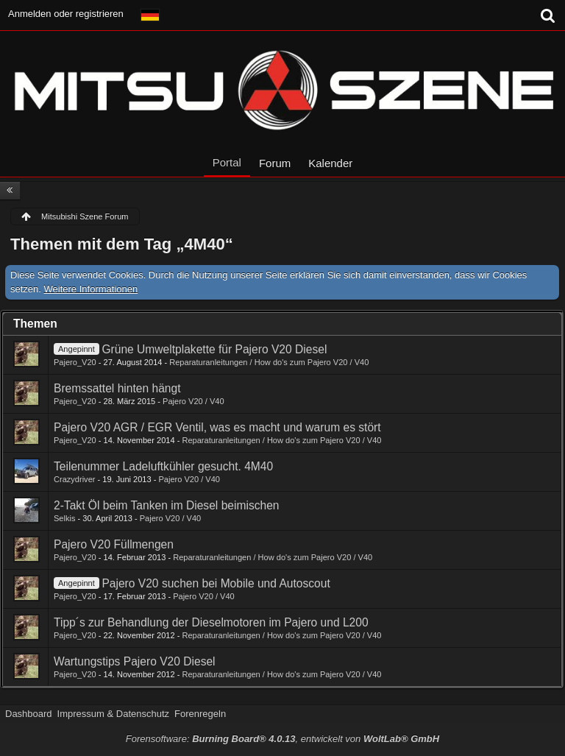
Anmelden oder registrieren (66, 13)
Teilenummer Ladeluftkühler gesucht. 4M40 (163, 466)
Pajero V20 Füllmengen (114, 544)
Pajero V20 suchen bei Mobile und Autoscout (216, 583)
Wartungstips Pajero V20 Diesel (135, 661)
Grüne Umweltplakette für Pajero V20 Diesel (214, 349)
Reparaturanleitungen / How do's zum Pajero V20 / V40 (269, 362)
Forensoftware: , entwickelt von (282, 738)
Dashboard (28, 713)
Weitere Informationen (91, 288)
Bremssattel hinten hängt (117, 388)
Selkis (64, 518)
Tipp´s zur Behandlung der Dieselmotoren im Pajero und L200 (211, 622)
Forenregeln (200, 713)
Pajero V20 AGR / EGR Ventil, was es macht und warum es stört (217, 427)
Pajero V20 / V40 (193, 401)
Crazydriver (74, 479)
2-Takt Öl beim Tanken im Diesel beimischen (167, 505)
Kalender (330, 163)
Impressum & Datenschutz (113, 713)
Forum (275, 163)
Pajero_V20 (75, 362)
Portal (227, 162)
